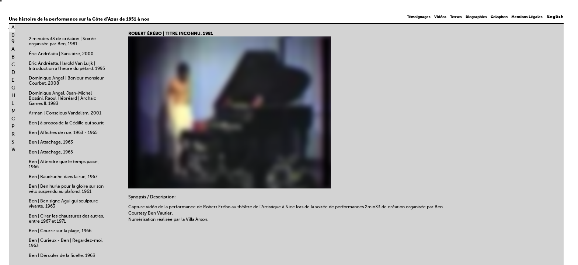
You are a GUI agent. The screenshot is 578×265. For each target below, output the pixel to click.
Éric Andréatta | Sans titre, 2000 (61, 54)
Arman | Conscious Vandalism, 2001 (65, 113)
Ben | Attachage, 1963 (51, 142)
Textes (456, 17)
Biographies (476, 17)
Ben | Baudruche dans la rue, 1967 (63, 177)
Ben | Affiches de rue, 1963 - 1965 (63, 133)
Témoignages (419, 17)
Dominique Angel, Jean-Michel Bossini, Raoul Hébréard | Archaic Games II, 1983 (62, 98)
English (555, 17)
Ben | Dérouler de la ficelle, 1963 (62, 256)
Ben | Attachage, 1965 (51, 152)
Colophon (499, 17)
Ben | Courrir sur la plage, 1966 (60, 231)
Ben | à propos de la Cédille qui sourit (66, 123)
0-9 (14, 38)
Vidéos (440, 17)
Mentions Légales (527, 17)
